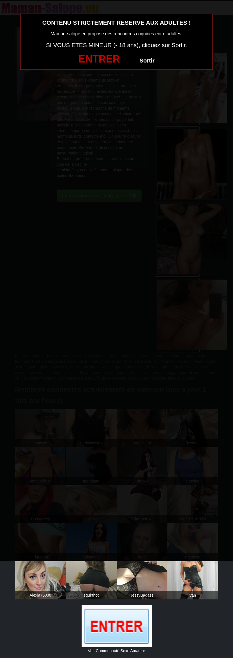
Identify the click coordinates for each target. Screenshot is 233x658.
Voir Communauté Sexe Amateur (116, 650)
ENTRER (99, 59)
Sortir (147, 60)
